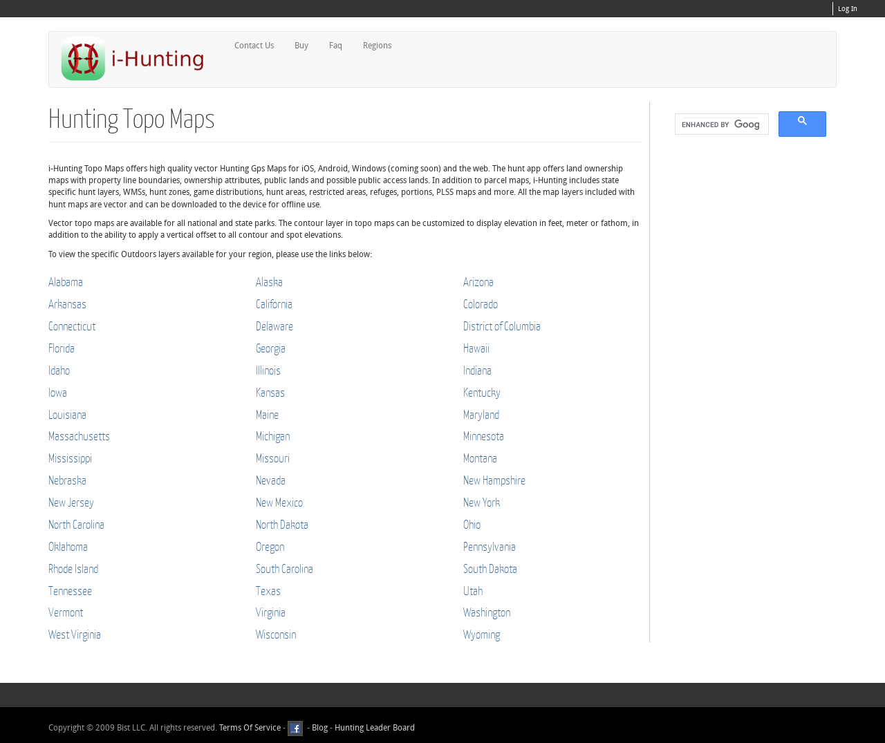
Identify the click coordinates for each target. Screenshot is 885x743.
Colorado (480, 304)
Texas (268, 590)
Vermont (65, 612)
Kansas (270, 392)
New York (481, 502)
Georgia (271, 348)
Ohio (472, 524)
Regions (377, 45)
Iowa (57, 392)
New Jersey (71, 502)
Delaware (274, 326)
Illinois (268, 370)
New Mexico (279, 502)
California (274, 304)
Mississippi (70, 458)
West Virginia (74, 634)
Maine (267, 414)
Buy (301, 45)
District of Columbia (502, 326)
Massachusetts (79, 436)
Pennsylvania (489, 546)
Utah (473, 590)
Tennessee (70, 590)
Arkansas (67, 304)
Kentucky (482, 392)
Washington (486, 612)
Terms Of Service (250, 728)
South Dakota (490, 568)
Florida (61, 348)
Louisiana (67, 414)
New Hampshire (494, 480)
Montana (480, 458)
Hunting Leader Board (374, 728)
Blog (320, 728)
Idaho (59, 370)
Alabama (65, 281)
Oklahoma (68, 546)
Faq (335, 45)
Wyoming (481, 634)
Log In (847, 9)
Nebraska (67, 480)
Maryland (481, 414)
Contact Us (254, 45)
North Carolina (76, 524)
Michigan (273, 436)
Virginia (271, 612)
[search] (720, 124)
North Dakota (282, 524)
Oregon (270, 546)
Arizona (478, 281)
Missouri (273, 458)
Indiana (477, 370)
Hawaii (476, 348)
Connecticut (71, 326)
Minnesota (483, 436)
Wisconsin (276, 634)
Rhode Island (73, 568)
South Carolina (284, 568)
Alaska (269, 281)
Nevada (271, 480)
